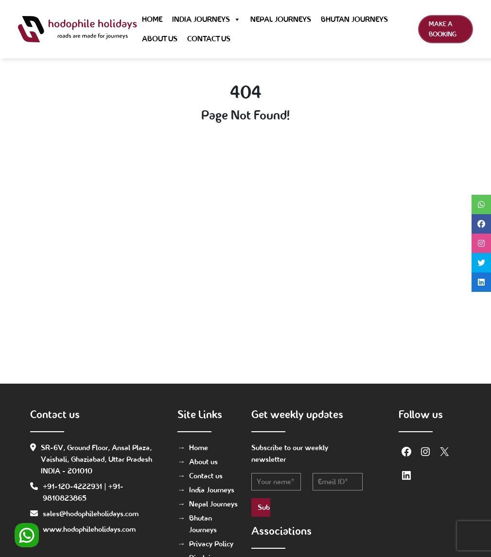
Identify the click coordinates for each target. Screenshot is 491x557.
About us (159, 39)
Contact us (208, 39)
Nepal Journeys (280, 19)
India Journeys (206, 19)
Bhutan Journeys (354, 19)
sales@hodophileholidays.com (91, 513)
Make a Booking (442, 28)
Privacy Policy (211, 544)
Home (152, 19)
